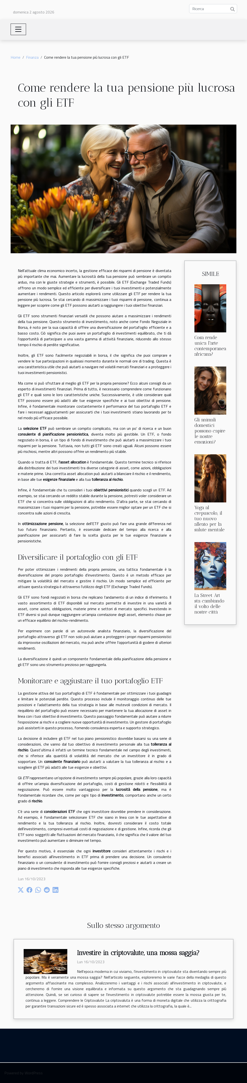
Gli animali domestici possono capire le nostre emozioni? (209, 431)
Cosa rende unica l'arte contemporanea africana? (210, 346)
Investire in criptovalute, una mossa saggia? (138, 953)
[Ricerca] (213, 8)
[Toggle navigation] (18, 29)
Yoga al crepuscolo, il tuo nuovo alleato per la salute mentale (209, 518)
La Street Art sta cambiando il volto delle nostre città (209, 604)
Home (16, 57)
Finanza (32, 57)
